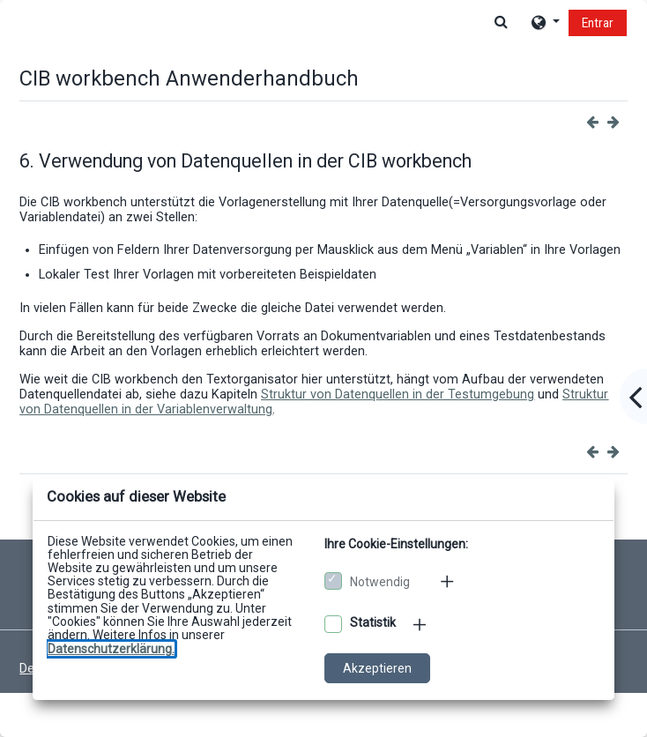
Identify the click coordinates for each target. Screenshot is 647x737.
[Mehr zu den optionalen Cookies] (421, 624)
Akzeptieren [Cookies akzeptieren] (377, 668)
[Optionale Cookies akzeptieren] (333, 624)
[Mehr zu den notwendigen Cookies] (449, 581)
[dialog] (323, 368)
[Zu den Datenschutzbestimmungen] (111, 649)
